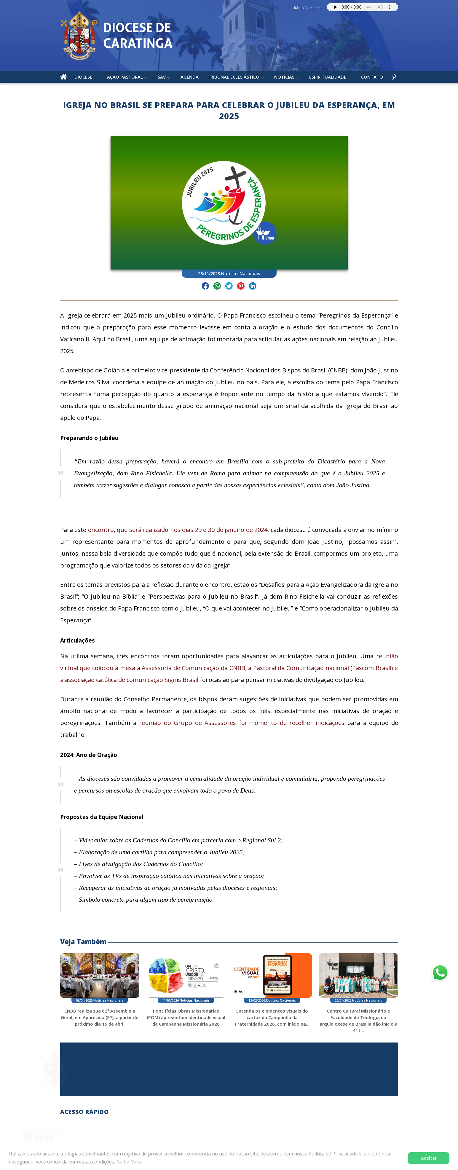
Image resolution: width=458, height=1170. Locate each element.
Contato (372, 77)
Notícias (284, 77)
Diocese (83, 77)
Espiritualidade (327, 77)
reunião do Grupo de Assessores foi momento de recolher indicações (241, 723)
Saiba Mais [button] (129, 1161)
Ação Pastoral (125, 77)
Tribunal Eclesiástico (233, 77)
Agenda (190, 77)
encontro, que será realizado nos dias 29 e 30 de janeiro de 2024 (178, 530)
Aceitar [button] (429, 1158)
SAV (162, 77)
